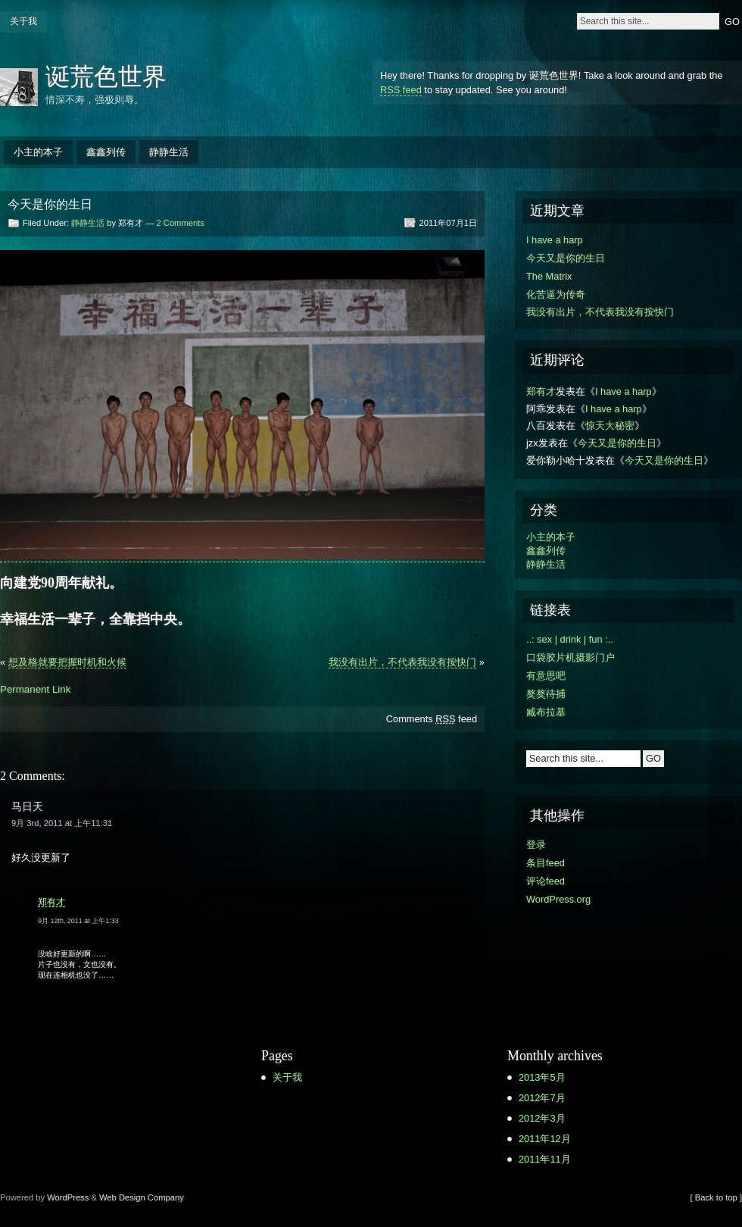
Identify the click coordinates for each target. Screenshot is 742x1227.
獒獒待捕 (546, 694)
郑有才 (51, 901)
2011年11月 (545, 1159)
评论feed (545, 881)
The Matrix (549, 276)
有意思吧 (546, 675)
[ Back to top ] (716, 1197)
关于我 (23, 21)
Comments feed (431, 719)
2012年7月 (542, 1097)
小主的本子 (38, 152)
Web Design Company (141, 1197)
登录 (536, 844)
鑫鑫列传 (106, 152)
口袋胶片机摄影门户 (570, 657)
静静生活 (169, 152)
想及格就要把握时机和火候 (67, 662)
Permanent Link (35, 689)
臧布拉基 (546, 712)
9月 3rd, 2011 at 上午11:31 (61, 823)
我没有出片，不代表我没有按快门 (402, 662)
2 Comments (180, 222)
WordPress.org (558, 899)
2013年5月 (542, 1077)
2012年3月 (542, 1118)
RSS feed (401, 89)
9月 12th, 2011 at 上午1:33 (78, 921)
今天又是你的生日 (565, 258)
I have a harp (554, 240)
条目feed (545, 863)
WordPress (68, 1197)
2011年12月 (545, 1138)
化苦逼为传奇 (555, 294)
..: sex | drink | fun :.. (569, 639)
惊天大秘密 (609, 425)
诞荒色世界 (106, 76)
